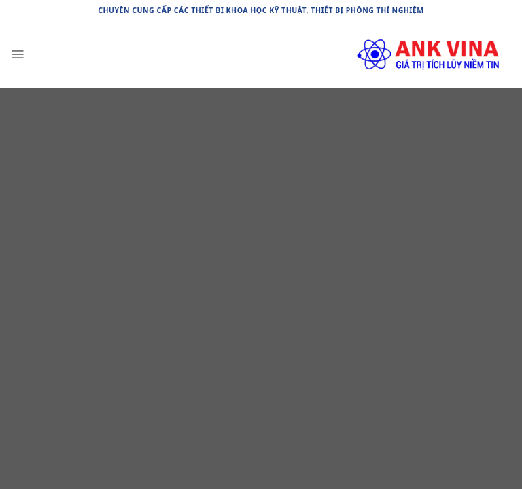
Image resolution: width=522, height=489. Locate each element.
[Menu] (17, 54)
